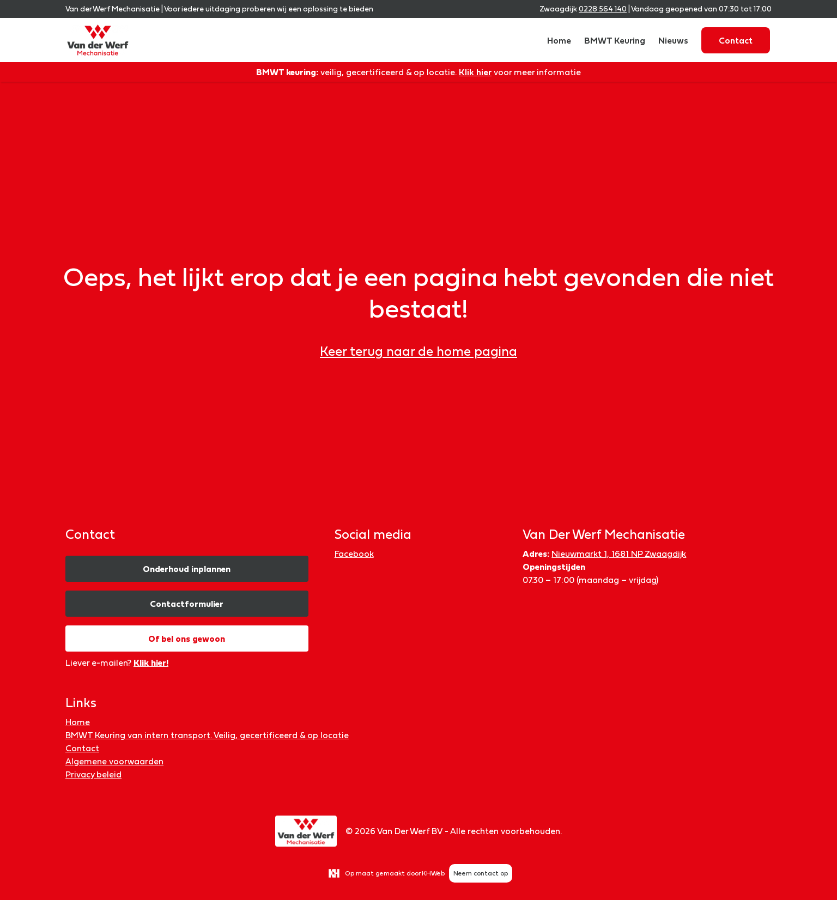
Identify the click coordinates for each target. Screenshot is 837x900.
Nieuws (673, 40)
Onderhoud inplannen (187, 569)
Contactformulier (186, 604)
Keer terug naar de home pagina (418, 351)
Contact (736, 40)
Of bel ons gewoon (186, 638)
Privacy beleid (93, 774)
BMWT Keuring (614, 40)
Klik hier (475, 72)
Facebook (354, 553)
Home (559, 40)
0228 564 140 (603, 8)
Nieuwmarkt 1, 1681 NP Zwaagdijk (618, 553)
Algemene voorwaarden (114, 761)
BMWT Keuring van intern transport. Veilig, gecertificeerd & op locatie (207, 735)
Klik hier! (151, 662)
